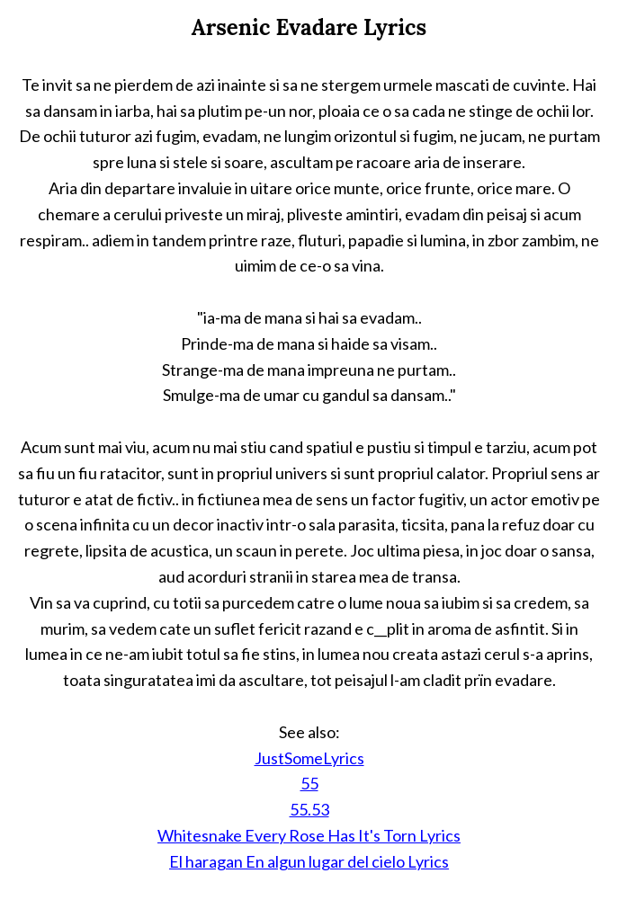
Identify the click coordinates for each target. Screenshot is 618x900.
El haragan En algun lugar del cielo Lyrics (309, 861)
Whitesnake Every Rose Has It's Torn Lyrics (309, 835)
